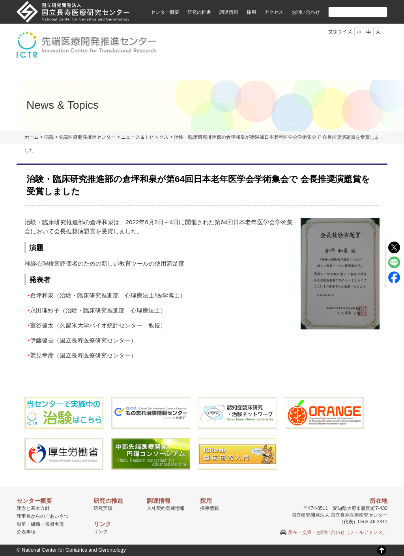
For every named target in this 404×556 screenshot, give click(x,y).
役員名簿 (54, 524)
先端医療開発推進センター (87, 137)
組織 (112, 71)
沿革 (21, 524)
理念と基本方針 (33, 508)
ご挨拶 (72, 71)
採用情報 (209, 508)
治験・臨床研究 (165, 71)
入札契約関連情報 (166, 508)
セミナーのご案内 (312, 71)
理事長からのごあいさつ (43, 516)
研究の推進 (199, 12)
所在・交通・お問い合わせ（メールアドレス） (337, 532)
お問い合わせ (306, 12)
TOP (34, 71)
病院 (49, 137)
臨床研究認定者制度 (237, 71)
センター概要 (165, 12)
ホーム (31, 137)
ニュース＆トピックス (144, 137)
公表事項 (26, 532)
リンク (101, 531)
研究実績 (103, 508)
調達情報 (228, 12)
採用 (251, 12)
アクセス (273, 12)
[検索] (348, 12)
